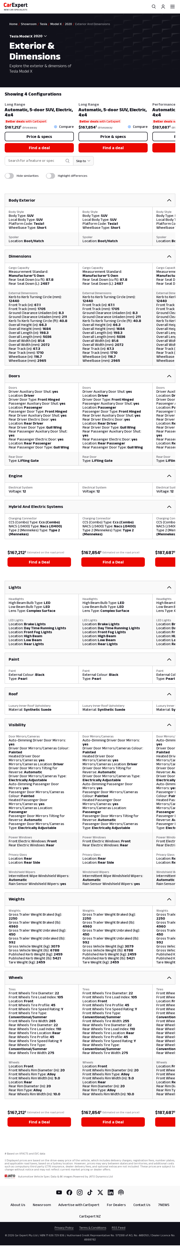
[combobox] (41, 36)
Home (13, 24)
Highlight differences (72, 176)
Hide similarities (27, 176)
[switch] (9, 176)
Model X (56, 24)
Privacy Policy (64, 1227)
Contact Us (141, 1205)
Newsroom (42, 1205)
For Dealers (116, 1205)
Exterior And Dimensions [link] (92, 24)
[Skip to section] (83, 161)
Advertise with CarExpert (78, 1205)
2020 (68, 24)
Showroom (29, 24)
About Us (18, 1205)
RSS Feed (118, 1227)
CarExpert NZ (90, 1216)
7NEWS (163, 1205)
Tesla (43, 24)
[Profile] (163, 6)
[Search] (153, 6)
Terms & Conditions (92, 1227)
